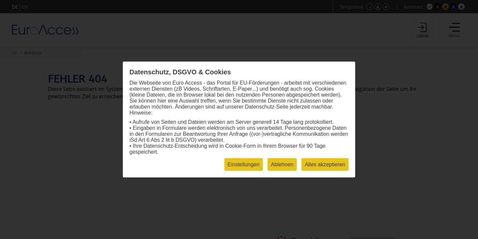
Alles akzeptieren (325, 164)
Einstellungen (244, 164)
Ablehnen (282, 164)
